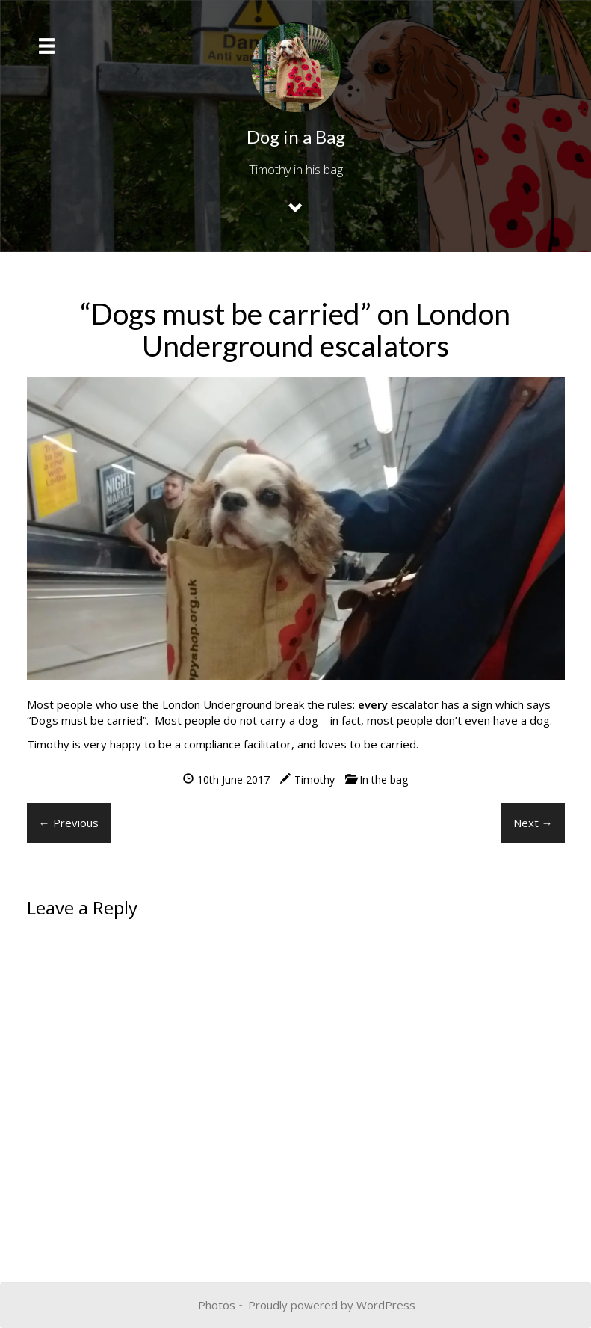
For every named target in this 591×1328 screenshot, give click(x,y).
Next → (533, 822)
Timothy (314, 779)
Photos (216, 1304)
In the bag (383, 779)
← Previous (69, 822)
